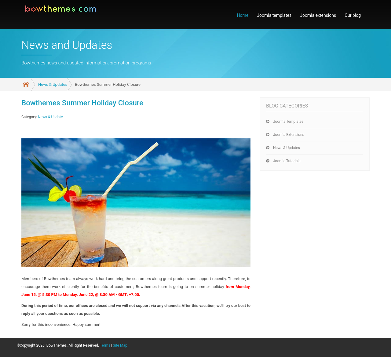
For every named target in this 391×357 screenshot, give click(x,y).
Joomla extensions (318, 15)
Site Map (120, 345)
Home (243, 15)
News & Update (50, 117)
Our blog (353, 15)
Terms (105, 345)
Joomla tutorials (287, 161)
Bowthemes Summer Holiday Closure (82, 103)
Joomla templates (274, 15)
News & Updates (52, 84)
